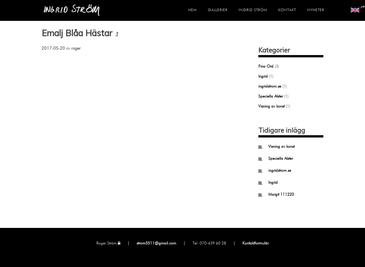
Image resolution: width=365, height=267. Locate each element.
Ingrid (263, 76)
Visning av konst (271, 106)
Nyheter (315, 10)
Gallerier (218, 10)
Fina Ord (265, 66)
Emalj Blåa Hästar (77, 33)
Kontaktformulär (255, 243)
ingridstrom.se (269, 86)
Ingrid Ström (253, 10)
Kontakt (287, 10)
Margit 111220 (281, 195)
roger (76, 48)
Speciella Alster (270, 96)
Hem (192, 10)
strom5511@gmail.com (156, 243)
